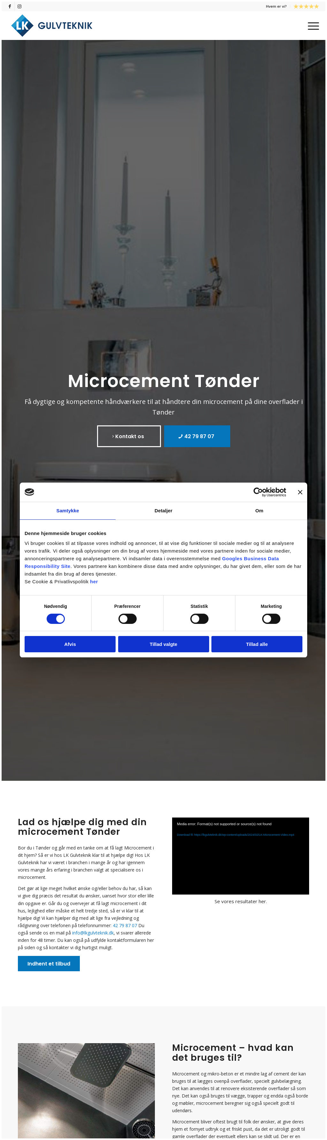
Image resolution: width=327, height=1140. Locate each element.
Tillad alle (257, 644)
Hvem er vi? (276, 6)
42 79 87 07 (125, 925)
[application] (240, 856)
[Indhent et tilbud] (49, 963)
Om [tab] (259, 510)
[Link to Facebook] (9, 6)
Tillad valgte (163, 644)
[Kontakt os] (129, 436)
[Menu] (311, 25)
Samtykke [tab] (68, 510)
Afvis (70, 644)
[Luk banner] (300, 492)
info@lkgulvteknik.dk (93, 933)
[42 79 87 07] (197, 436)
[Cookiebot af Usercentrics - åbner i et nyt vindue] (258, 492)
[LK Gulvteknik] (51, 25)
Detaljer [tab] (163, 510)
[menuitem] (276, 6)
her (94, 581)
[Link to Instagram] (19, 6)
